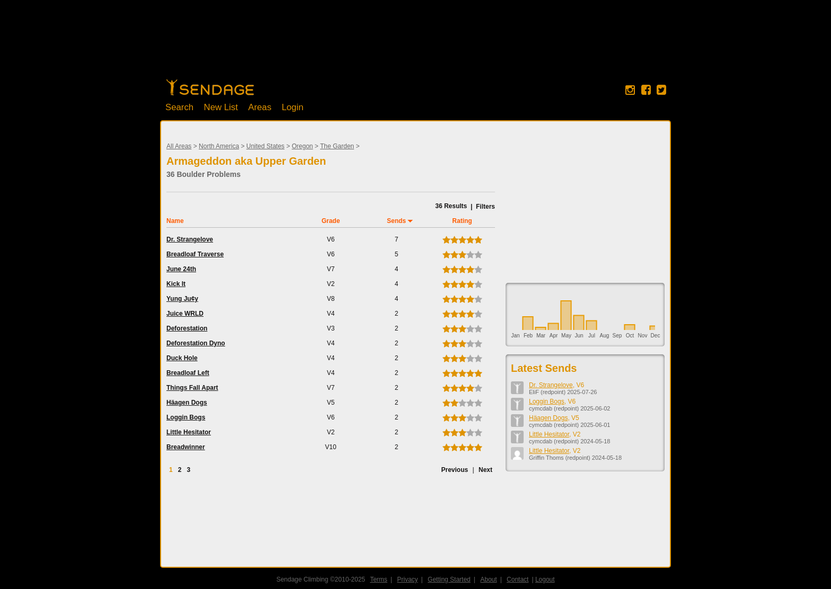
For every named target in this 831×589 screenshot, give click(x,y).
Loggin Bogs (185, 417)
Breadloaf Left (187, 373)
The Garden (337, 146)
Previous (454, 470)
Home (210, 87)
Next (485, 470)
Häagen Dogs (186, 402)
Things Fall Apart (192, 387)
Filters (485, 206)
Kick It (175, 284)
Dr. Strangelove (189, 239)
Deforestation (186, 328)
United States (265, 146)
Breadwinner (185, 447)
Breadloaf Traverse (195, 254)
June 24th (181, 269)
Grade (331, 221)
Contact (517, 579)
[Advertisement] (415, 45)
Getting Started (449, 579)
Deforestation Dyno (195, 343)
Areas (259, 107)
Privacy (407, 579)
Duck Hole (182, 358)
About (488, 579)
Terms (378, 579)
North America (219, 146)
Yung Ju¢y (182, 298)
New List (221, 107)
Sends (396, 221)
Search (179, 107)
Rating (462, 221)
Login (292, 107)
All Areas (178, 146)
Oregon (302, 146)
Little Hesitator (188, 432)
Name (175, 221)
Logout (545, 579)
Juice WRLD (185, 313)
